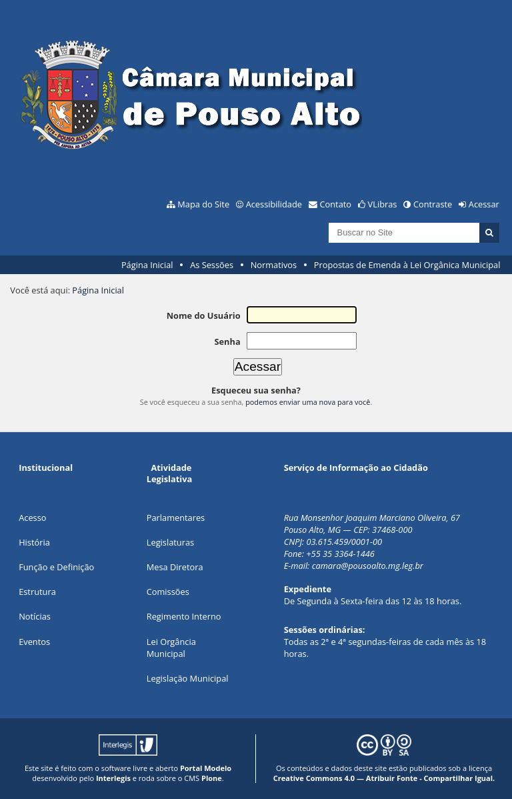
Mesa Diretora (175, 567)
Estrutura (37, 592)
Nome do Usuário (204, 315)
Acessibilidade (274, 204)
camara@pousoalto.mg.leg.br (367, 566)
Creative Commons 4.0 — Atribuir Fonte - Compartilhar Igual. (384, 778)
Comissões (168, 592)
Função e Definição (56, 567)
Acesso (32, 518)
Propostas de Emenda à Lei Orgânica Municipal (407, 265)
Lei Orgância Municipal (171, 648)
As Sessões (211, 265)
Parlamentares (176, 518)
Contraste (432, 204)
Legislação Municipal (188, 678)
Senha (227, 341)
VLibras (382, 204)
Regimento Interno (184, 616)
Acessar (484, 204)
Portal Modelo (205, 768)
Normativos (274, 265)
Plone (211, 778)
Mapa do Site (203, 204)
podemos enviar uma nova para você (307, 402)
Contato (336, 204)
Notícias (35, 616)
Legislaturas (170, 542)
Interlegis (113, 778)
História (34, 542)
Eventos (34, 642)
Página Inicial (147, 265)
